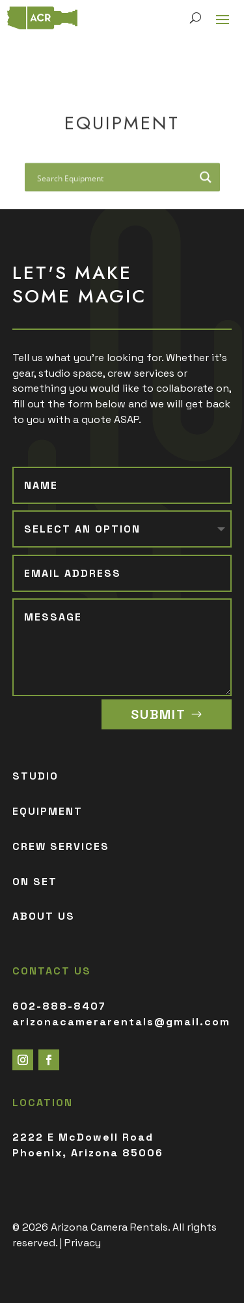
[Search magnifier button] (206, 178)
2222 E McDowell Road (83, 1137)
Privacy (82, 1243)
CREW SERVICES (60, 846)
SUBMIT (158, 714)
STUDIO (35, 776)
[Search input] (114, 178)
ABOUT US (43, 916)
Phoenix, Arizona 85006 (87, 1153)
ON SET (34, 881)
